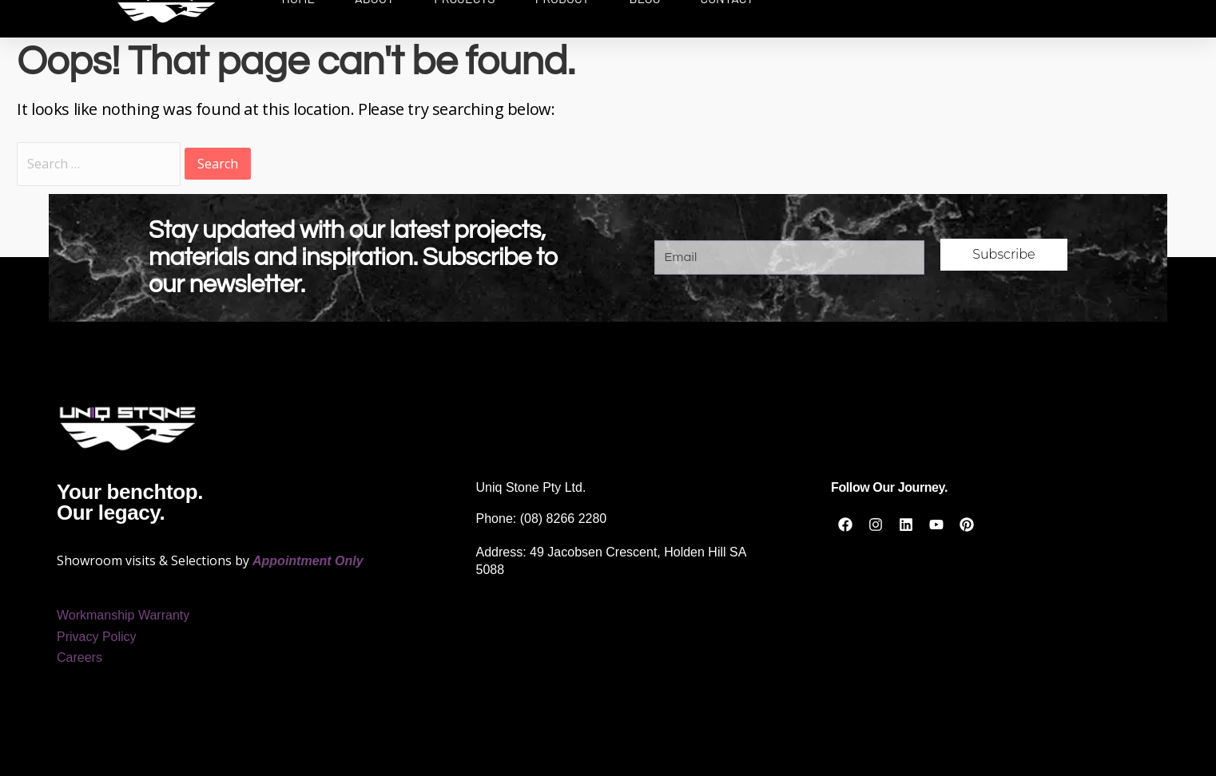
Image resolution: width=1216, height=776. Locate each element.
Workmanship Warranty (123, 615)
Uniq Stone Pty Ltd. (531, 487)
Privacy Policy (97, 636)
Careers (79, 657)
